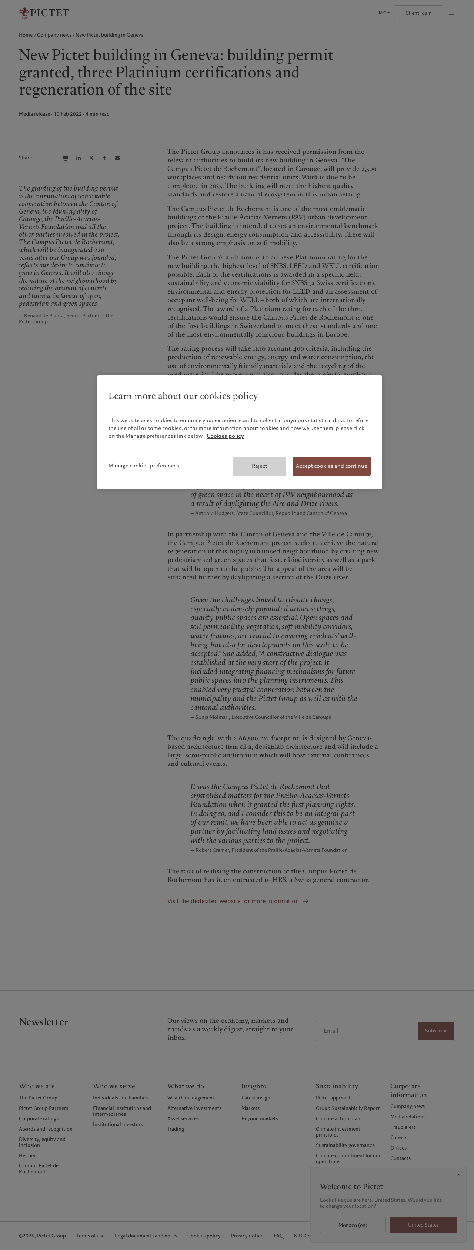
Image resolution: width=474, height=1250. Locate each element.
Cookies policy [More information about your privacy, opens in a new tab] (225, 436)
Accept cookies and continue (331, 466)
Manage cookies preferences (144, 465)
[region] (239, 432)
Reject (259, 466)
